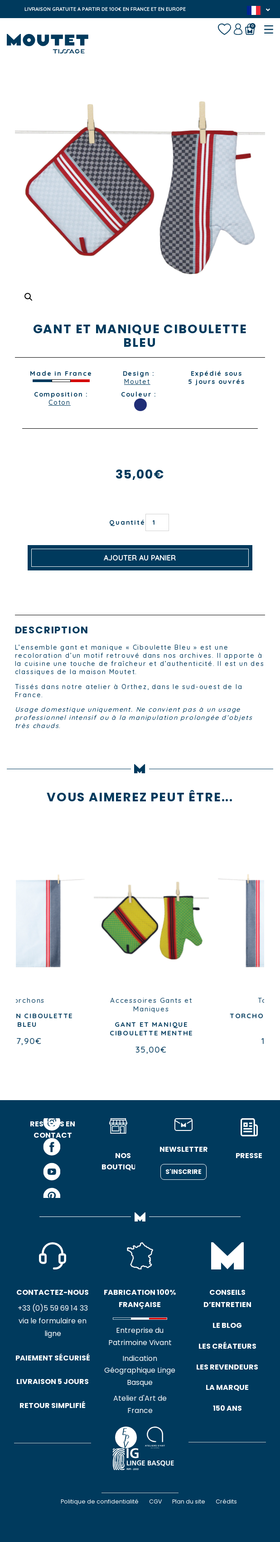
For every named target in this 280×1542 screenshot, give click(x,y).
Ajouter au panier (140, 557)
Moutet (137, 382)
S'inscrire (183, 1171)
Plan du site (188, 1501)
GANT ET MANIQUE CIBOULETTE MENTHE (202, 1028)
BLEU (140, 404)
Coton (59, 402)
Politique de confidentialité (100, 1501)
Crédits (226, 1501)
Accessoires (184, 1000)
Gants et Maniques (213, 1004)
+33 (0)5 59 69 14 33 (53, 1308)
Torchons (78, 1000)
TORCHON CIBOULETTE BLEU (78, 1020)
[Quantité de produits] (157, 522)
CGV (155, 1501)
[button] (28, 297)
